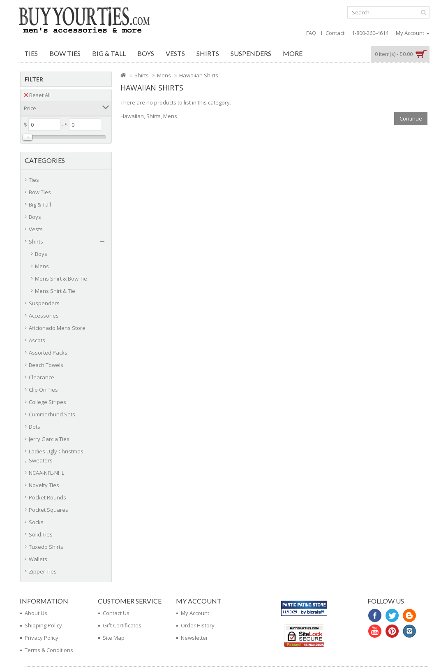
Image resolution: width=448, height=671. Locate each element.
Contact (335, 33)
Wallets (38, 559)
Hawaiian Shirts (198, 75)
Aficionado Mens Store (57, 328)
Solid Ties (41, 534)
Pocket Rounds (47, 497)
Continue (411, 118)
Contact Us (116, 613)
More (293, 53)
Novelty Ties (44, 485)
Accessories (44, 315)
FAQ (311, 33)
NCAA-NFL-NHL (46, 472)
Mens (42, 266)
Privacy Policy (41, 637)
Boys (145, 53)
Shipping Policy (43, 625)
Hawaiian (132, 116)
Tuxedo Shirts (46, 546)
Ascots (37, 340)
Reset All (37, 95)
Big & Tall (109, 53)
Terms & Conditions (49, 650)
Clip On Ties (43, 389)
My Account (195, 613)
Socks (36, 522)
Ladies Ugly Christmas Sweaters (56, 456)
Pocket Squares (48, 509)
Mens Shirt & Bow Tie (61, 278)
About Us (36, 613)
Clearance (41, 377)
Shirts (207, 53)
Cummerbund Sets (52, 414)
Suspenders (251, 53)
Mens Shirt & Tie (55, 291)
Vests (175, 53)
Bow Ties (65, 53)
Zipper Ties (43, 571)
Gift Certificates (122, 625)
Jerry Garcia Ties (49, 439)
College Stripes (47, 402)
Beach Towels (46, 365)
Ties (31, 53)
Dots (34, 426)
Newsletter (194, 637)
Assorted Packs (48, 352)
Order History (198, 625)
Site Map (114, 637)
